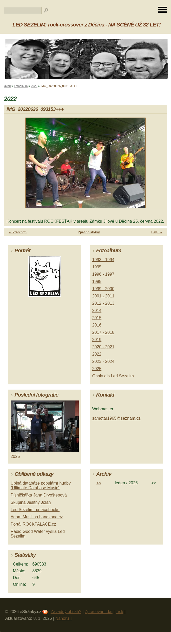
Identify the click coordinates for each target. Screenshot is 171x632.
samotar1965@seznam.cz (116, 418)
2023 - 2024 (103, 361)
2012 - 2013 (103, 303)
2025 (97, 368)
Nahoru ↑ (63, 618)
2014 (97, 310)
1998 (97, 281)
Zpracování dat (99, 611)
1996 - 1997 (103, 274)
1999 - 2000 (103, 289)
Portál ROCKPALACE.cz (33, 524)
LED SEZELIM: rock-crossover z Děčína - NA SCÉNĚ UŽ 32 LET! (86, 25)
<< (98, 483)
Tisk (119, 611)
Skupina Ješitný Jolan (31, 502)
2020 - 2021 (103, 347)
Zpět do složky (89, 232)
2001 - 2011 (103, 296)
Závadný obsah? (66, 611)
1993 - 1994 (103, 259)
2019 (97, 339)
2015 (97, 318)
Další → (156, 232)
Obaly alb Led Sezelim (113, 376)
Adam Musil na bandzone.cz (37, 517)
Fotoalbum (21, 85)
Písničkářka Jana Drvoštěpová (39, 495)
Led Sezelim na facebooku (35, 509)
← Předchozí (18, 232)
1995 (97, 267)
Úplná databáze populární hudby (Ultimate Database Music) (41, 485)
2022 (34, 85)
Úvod (7, 85)
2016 (97, 325)
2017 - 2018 (103, 332)
